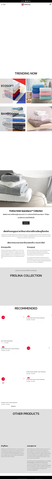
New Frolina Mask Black (7, 341)
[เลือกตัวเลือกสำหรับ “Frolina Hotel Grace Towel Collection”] (38, 321)
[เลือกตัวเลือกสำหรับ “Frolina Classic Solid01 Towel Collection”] (38, 375)
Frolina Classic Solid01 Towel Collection (36, 371)
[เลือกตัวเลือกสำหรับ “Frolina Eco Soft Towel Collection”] (13, 406)
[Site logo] (26, 4)
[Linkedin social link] (30, 1)
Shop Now (6, 95)
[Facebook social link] (22, 1)
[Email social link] (26, 1)
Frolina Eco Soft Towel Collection (9, 402)
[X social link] (24, 1)
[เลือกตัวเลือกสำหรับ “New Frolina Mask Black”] (13, 344)
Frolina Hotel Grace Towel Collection (35, 318)
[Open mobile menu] (3, 4)
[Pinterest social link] (28, 1)
